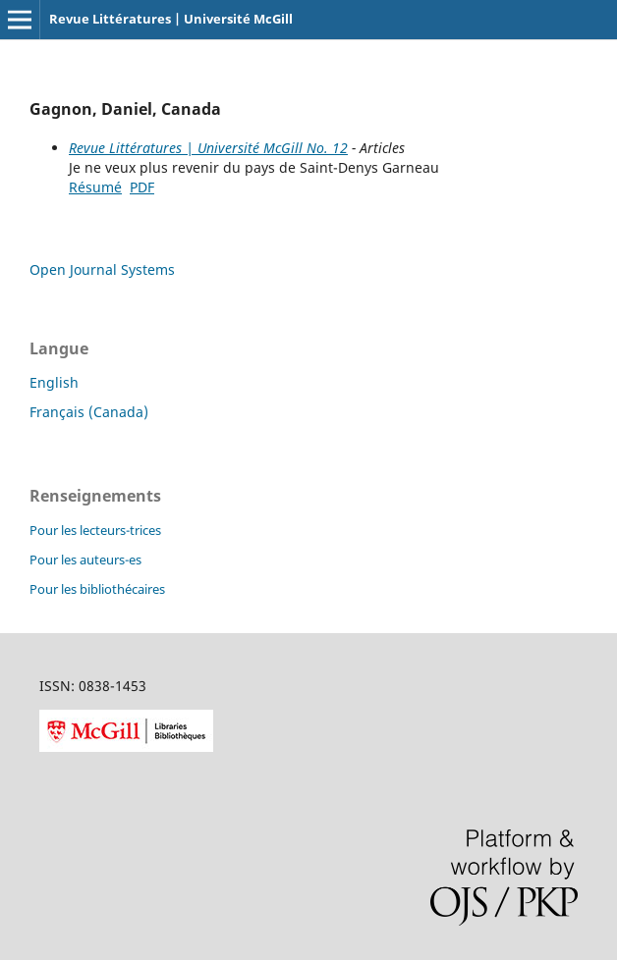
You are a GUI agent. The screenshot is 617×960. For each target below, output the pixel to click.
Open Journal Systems (102, 269)
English (54, 382)
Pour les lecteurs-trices (95, 530)
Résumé (95, 187)
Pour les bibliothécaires (97, 589)
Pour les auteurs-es (85, 559)
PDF (142, 187)
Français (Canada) (88, 411)
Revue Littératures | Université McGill (171, 18)
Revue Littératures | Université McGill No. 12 (208, 147)
